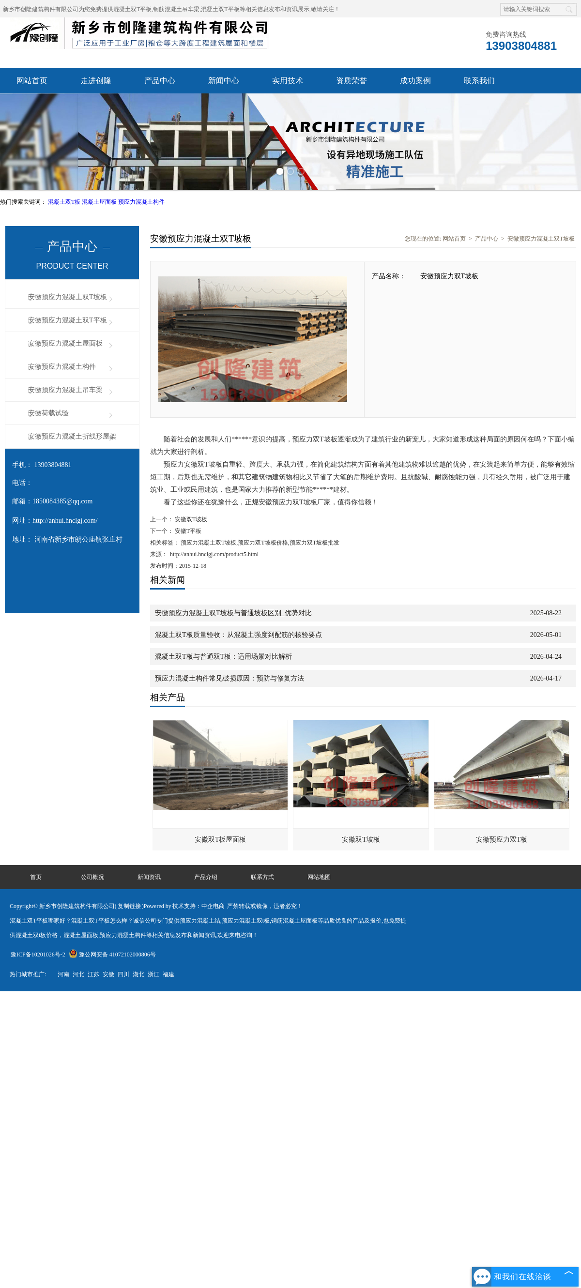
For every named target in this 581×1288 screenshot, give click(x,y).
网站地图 (319, 877)
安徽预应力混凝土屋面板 (65, 343)
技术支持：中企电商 (198, 906)
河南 (63, 974)
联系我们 (479, 80)
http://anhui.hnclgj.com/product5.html (214, 554)
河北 (78, 974)
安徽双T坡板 (190, 519)
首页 (36, 877)
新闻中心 (223, 80)
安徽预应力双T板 (502, 839)
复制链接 (129, 906)
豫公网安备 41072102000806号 (112, 954)
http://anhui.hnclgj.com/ (65, 520)
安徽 (108, 974)
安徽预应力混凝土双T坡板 (67, 297)
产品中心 (159, 80)
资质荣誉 (351, 80)
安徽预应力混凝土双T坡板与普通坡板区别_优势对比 (233, 613)
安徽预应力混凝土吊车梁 (65, 390)
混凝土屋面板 (100, 201)
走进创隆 (95, 80)
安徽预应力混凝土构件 (62, 366)
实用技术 (287, 80)
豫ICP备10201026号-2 (38, 954)
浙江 (153, 974)
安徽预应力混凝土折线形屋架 (72, 436)
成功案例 (415, 80)
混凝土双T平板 (132, 9)
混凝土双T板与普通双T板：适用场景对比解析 (223, 656)
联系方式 (262, 877)
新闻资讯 (149, 877)
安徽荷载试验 (48, 413)
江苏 (93, 974)
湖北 (138, 974)
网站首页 (31, 80)
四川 (123, 974)
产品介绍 (205, 877)
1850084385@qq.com (62, 501)
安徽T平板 (187, 531)
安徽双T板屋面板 (220, 839)
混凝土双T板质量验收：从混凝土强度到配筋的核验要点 (238, 634)
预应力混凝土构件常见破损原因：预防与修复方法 (229, 678)
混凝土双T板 (65, 201)
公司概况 (92, 877)
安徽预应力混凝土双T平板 (67, 320)
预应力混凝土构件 (141, 201)
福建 (168, 974)
